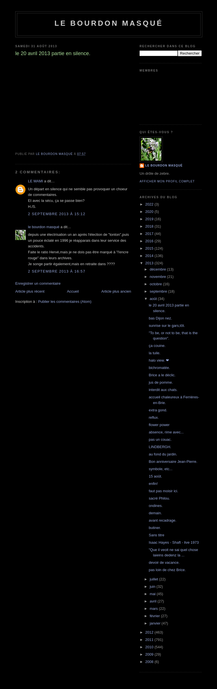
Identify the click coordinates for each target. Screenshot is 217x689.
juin (153, 586)
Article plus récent (29, 291)
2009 (150, 654)
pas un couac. (160, 439)
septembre (159, 291)
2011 (150, 640)
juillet (154, 579)
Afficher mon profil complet (167, 181)
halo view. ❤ (159, 360)
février (155, 616)
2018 (150, 226)
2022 (150, 204)
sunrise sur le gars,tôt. (167, 325)
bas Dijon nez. (160, 318)
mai (153, 594)
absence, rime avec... (166, 432)
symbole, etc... (160, 469)
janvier (156, 623)
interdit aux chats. (163, 390)
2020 (150, 211)
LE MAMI (35, 181)
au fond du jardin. (163, 454)
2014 (150, 256)
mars (154, 608)
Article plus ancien (116, 291)
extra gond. (158, 410)
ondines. (155, 506)
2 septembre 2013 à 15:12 (56, 214)
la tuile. (154, 353)
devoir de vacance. (164, 562)
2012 (150, 632)
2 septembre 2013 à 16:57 (56, 271)
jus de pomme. (161, 382)
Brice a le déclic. (162, 375)
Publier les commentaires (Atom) (65, 301)
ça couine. (157, 346)
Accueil (73, 291)
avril (153, 601)
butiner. (155, 528)
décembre (158, 269)
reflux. (154, 417)
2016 (150, 241)
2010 (150, 647)
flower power (159, 425)
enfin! (153, 483)
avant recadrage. (162, 520)
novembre (158, 277)
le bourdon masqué (109, 23)
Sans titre (156, 535)
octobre (156, 284)
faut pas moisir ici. (163, 491)
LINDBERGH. (160, 447)
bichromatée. (159, 368)
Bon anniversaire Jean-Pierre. (173, 461)
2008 (150, 662)
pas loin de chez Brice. (167, 570)
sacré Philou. (159, 498)
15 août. (155, 476)
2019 (150, 219)
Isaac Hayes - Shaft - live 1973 (174, 542)
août (154, 299)
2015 (150, 248)
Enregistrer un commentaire (37, 283)
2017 (150, 234)
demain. (155, 513)
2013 (150, 263)
